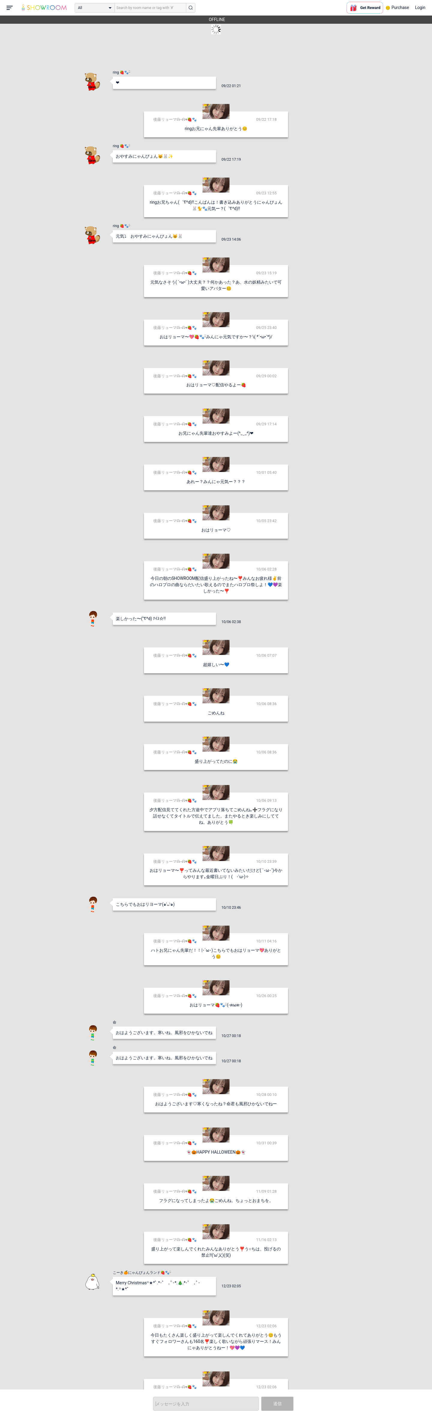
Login (420, 7)
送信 (277, 1403)
